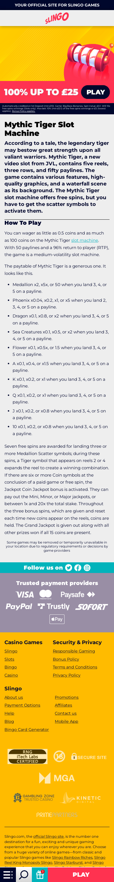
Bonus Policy (66, 659)
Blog (9, 721)
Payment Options (22, 705)
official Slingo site (48, 836)
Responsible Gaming (74, 651)
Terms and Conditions (75, 667)
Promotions (67, 697)
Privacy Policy (66, 675)
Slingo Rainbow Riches (72, 857)
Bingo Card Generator (26, 729)
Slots (9, 659)
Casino (11, 675)
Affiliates (63, 705)
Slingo (10, 651)
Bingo (10, 667)
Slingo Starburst (68, 862)
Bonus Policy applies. (23, 111)
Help (9, 713)
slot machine (84, 240)
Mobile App (66, 721)
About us (13, 697)
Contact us (66, 713)
